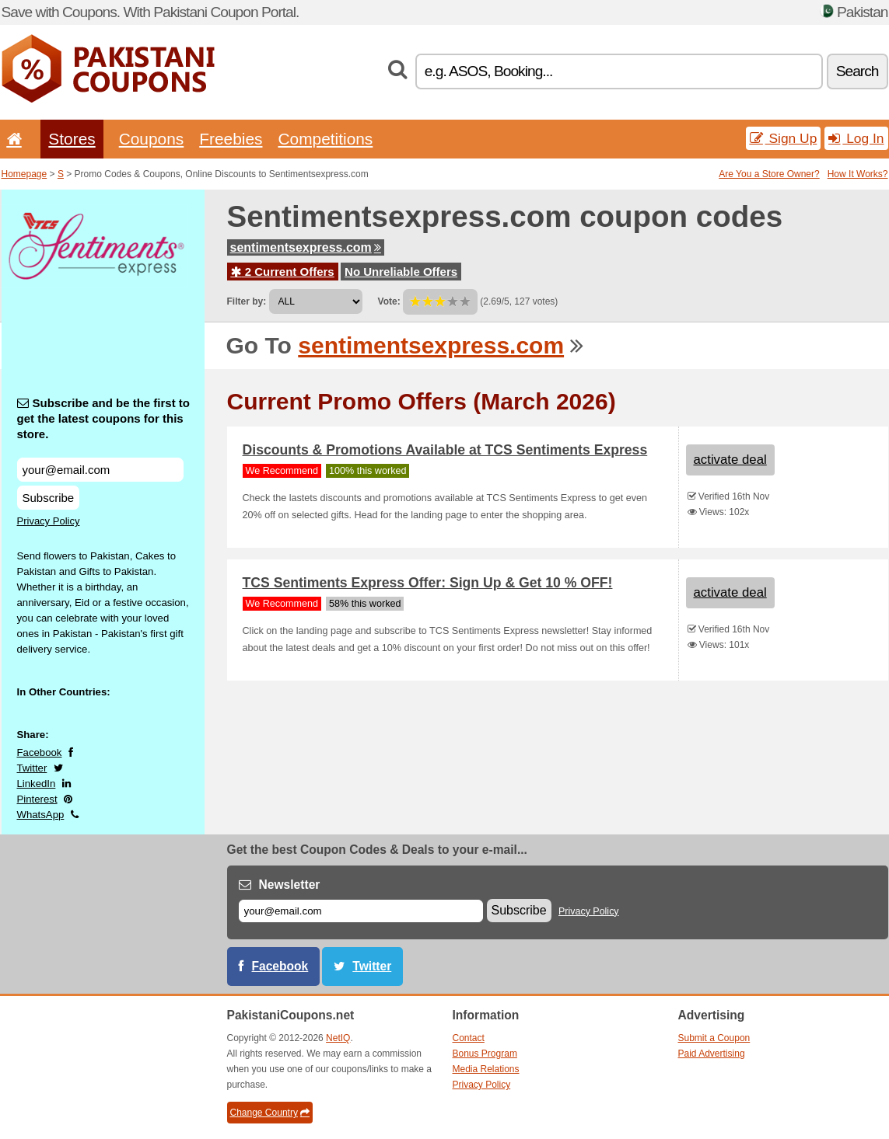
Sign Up (783, 138)
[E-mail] (361, 911)
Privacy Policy (48, 521)
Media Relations (486, 1069)
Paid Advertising (711, 1053)
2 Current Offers (282, 271)
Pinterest (37, 799)
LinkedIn (36, 783)
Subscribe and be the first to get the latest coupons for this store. (104, 418)
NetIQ (338, 1038)
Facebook (39, 752)
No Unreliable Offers (401, 271)
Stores (71, 139)
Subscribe (49, 497)
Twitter (32, 768)
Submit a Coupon (714, 1038)
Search (857, 71)
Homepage (24, 174)
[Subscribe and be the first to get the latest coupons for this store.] (100, 470)
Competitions (325, 139)
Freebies (230, 139)
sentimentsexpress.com (305, 247)
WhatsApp (41, 814)
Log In (856, 138)
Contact (469, 1038)
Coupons (151, 139)
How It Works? (858, 174)
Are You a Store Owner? (769, 174)
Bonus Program (485, 1053)
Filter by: (247, 301)
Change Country (270, 1112)
